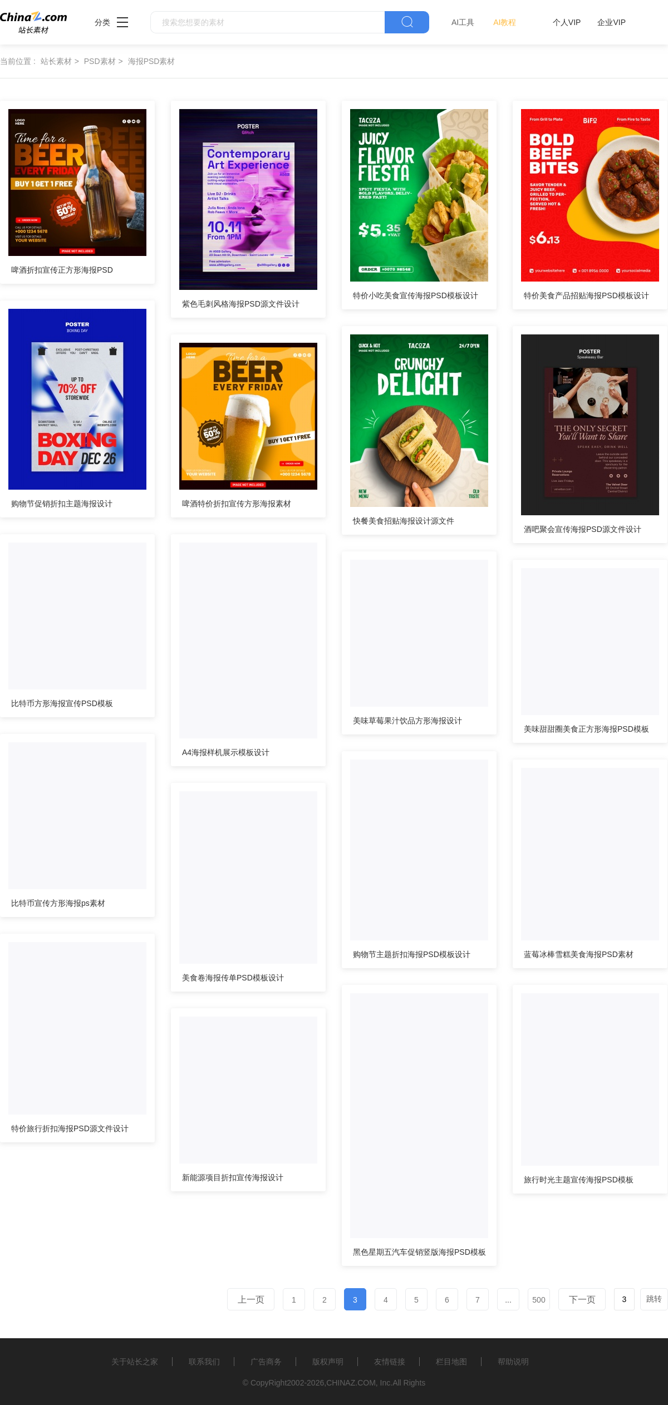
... (508, 1299)
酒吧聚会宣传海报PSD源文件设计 (582, 529)
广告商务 (266, 1361)
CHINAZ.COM (351, 1382)
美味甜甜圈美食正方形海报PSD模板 (586, 728)
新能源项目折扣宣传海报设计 (232, 1177)
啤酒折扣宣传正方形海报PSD (62, 269)
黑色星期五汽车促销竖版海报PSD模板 (419, 1252)
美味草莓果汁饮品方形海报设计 (407, 720)
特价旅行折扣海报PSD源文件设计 (70, 1128)
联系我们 (204, 1361)
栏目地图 (451, 1361)
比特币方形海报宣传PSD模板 (62, 703)
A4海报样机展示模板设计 (225, 752)
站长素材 (56, 61)
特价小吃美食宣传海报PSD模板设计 (415, 295)
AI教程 (504, 22)
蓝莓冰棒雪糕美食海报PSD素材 (578, 954)
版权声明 (327, 1361)
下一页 (582, 1299)
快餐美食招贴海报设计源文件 (403, 520)
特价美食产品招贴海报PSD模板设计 (586, 295)
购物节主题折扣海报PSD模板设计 (411, 954)
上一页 (251, 1299)
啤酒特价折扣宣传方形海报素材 (236, 503)
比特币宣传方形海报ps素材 (58, 903)
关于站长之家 (134, 1361)
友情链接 (389, 1361)
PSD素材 (100, 61)
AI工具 (462, 22)
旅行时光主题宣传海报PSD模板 (578, 1179)
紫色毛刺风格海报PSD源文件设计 (240, 303)
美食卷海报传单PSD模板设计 (233, 977)
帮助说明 (513, 1361)
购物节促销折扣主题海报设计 (61, 503)
